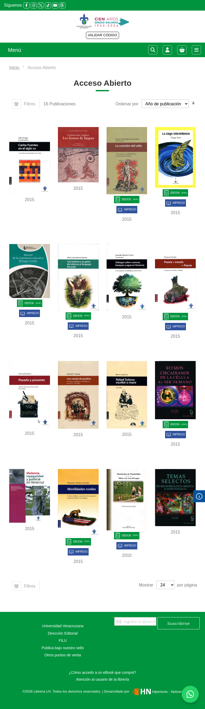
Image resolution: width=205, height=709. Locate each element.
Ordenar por (127, 104)
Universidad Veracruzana (62, 626)
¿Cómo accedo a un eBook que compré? (102, 672)
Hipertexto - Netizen (156, 692)
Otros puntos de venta (62, 655)
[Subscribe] (178, 623)
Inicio (14, 67)
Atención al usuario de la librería (102, 679)
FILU (63, 640)
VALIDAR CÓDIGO (102, 35)
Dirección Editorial (63, 633)
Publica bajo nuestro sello (63, 648)
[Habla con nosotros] (190, 694)
